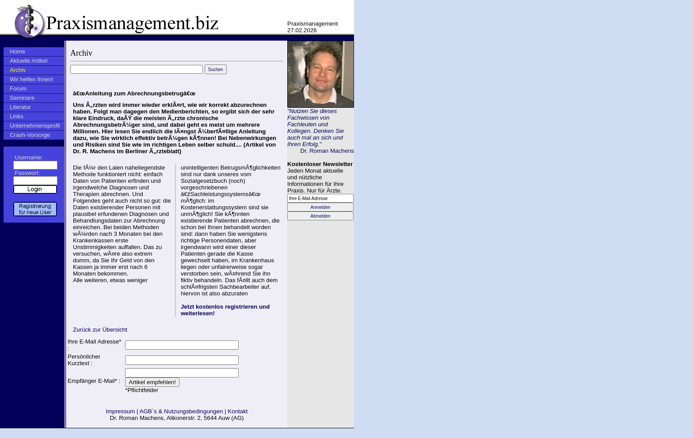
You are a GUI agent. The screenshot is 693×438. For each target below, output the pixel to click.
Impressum (120, 411)
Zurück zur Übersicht (100, 329)
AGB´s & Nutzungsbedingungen (181, 411)
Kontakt (238, 411)
